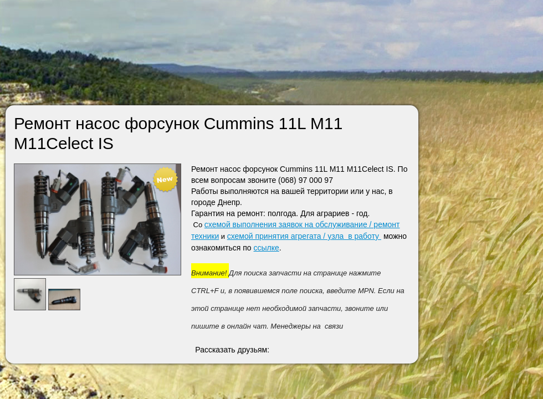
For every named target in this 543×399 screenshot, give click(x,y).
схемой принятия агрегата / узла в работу (304, 236)
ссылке (266, 247)
